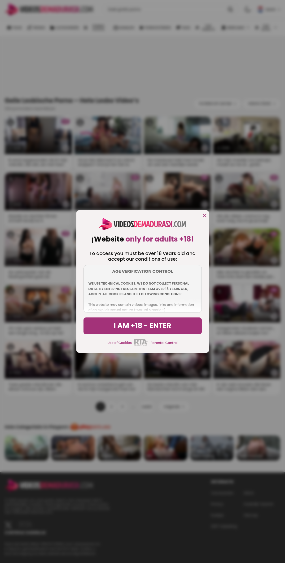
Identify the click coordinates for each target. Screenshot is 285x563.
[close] (204, 216)
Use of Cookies (119, 342)
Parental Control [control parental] (164, 342)
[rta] (141, 345)
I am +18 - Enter (142, 326)
